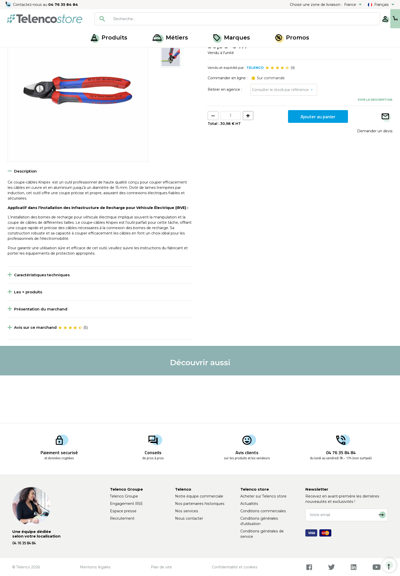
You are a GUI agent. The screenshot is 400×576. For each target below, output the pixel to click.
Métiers (170, 37)
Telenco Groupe (124, 496)
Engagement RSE (126, 503)
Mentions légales (95, 567)
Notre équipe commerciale (199, 496)
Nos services (186, 511)
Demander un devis (374, 178)
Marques (231, 37)
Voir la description (375, 147)
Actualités (249, 503)
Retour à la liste (23, 64)
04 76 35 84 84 (64, 4)
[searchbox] (228, 18)
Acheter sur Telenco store (263, 496)
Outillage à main (39, 53)
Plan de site (161, 567)
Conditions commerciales (263, 511)
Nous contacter (189, 518)
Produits (109, 37)
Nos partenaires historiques (199, 503)
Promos (292, 37)
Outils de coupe (72, 53)
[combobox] (220, 18)
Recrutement (122, 518)
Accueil (14, 53)
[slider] (277, 115)
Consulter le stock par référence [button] (280, 137)
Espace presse (123, 511)
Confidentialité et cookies (234, 567)
